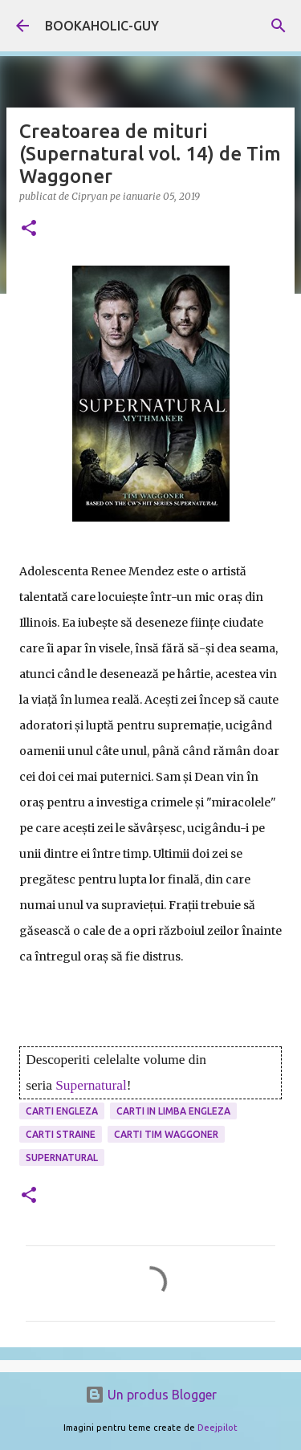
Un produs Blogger (151, 1394)
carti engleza (62, 1111)
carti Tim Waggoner (166, 1134)
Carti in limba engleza (173, 1111)
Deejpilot (217, 1427)
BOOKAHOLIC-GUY (102, 25)
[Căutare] (278, 25)
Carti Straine (61, 1134)
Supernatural (91, 1085)
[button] (29, 229)
